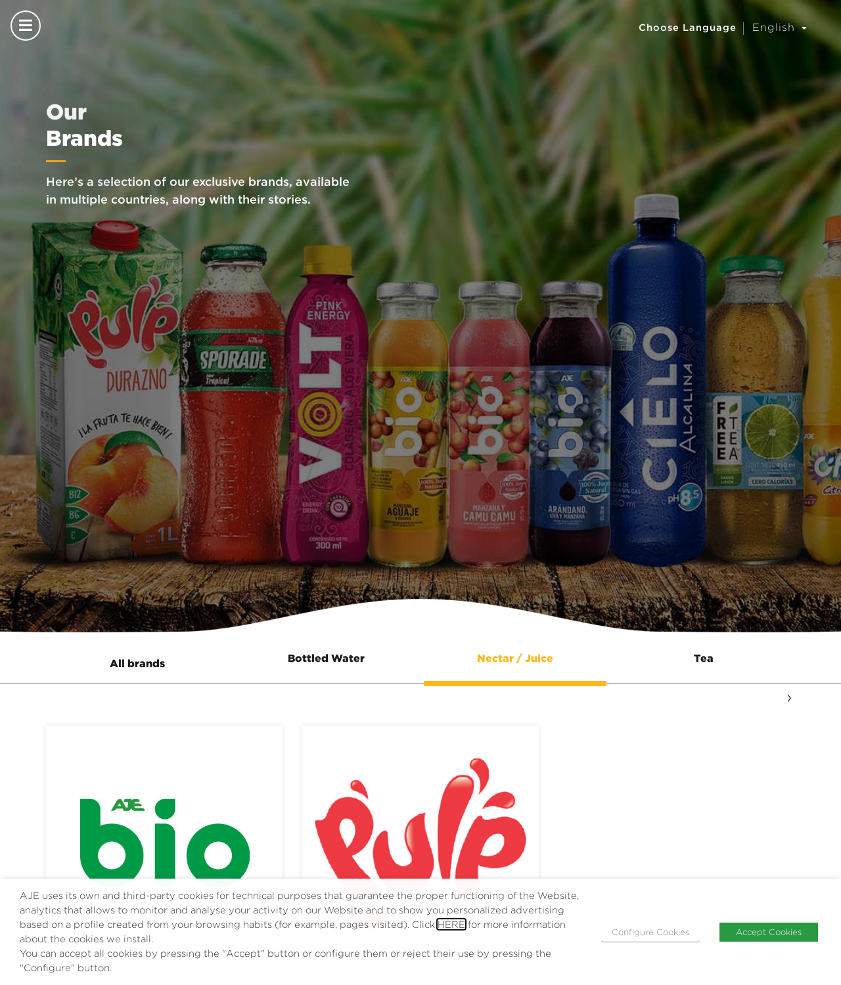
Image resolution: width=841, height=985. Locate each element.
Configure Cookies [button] (650, 931)
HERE (451, 924)
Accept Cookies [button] (769, 931)
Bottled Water (326, 658)
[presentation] (789, 696)
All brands (137, 663)
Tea (704, 658)
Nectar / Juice (515, 658)
